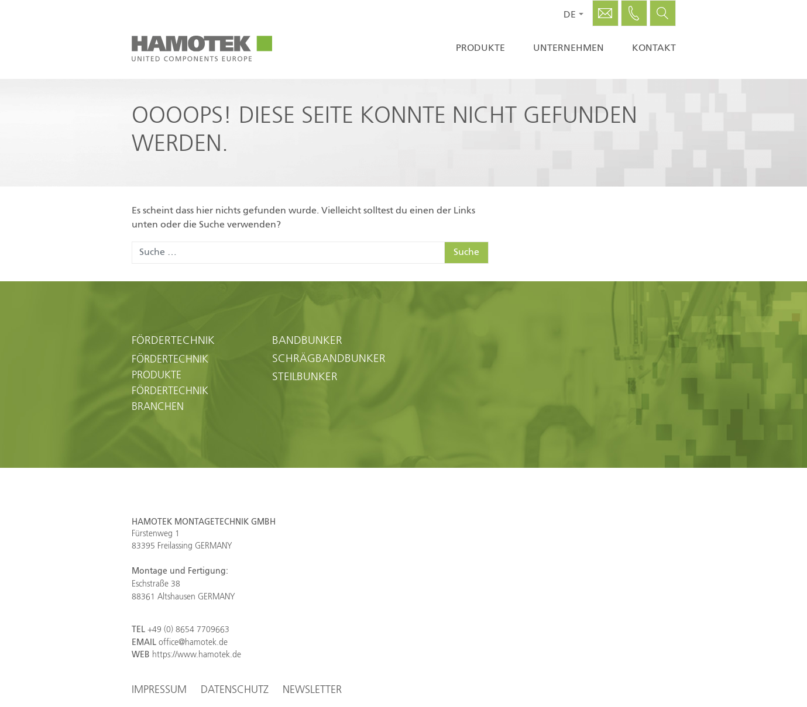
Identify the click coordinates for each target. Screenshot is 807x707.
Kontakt (654, 48)
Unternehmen (568, 48)
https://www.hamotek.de (196, 655)
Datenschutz (235, 690)
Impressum (159, 690)
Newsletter (312, 690)
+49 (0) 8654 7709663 (188, 630)
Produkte (480, 48)
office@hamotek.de (193, 643)
